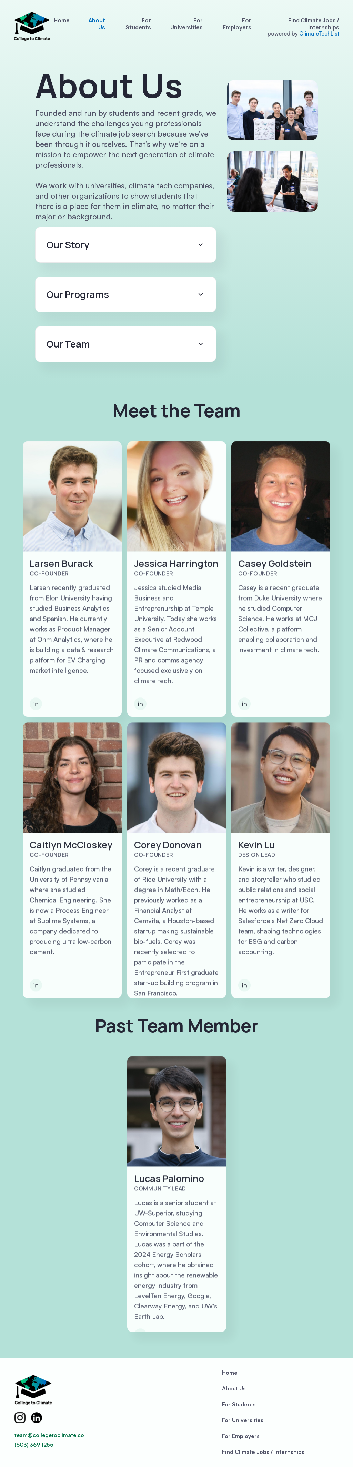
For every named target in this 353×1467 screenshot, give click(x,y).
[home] (32, 26)
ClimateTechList (319, 33)
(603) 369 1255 (33, 1444)
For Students (138, 24)
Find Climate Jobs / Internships (313, 24)
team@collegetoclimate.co (49, 1434)
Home (62, 20)
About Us (97, 24)
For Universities (186, 24)
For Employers (237, 24)
